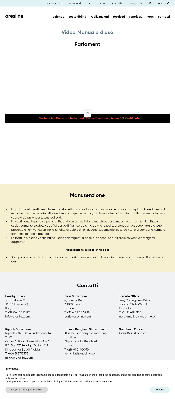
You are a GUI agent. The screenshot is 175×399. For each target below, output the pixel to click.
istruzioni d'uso (54, 3)
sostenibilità (77, 16)
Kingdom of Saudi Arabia (22, 349)
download (75, 3)
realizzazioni (100, 16)
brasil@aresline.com (132, 333)
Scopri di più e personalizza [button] (26, 389)
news (150, 16)
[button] (168, 368)
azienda (58, 16)
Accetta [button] (159, 389)
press (102, 3)
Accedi (163, 3)
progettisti (136, 3)
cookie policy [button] (18, 378)
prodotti (119, 16)
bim (90, 3)
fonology (135, 16)
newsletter (117, 3)
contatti (164, 16)
